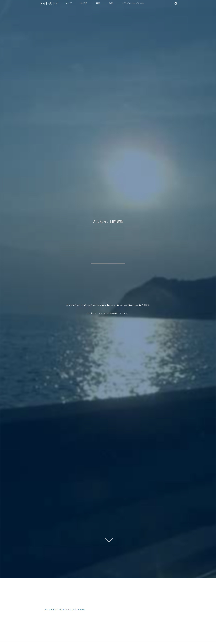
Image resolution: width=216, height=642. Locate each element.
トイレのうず (49, 3)
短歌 (111, 3)
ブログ (68, 3)
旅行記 (83, 3)
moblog (134, 305)
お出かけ (123, 305)
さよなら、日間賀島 (108, 221)
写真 (98, 3)
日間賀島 (145, 305)
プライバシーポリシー (133, 3)
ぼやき (112, 305)
